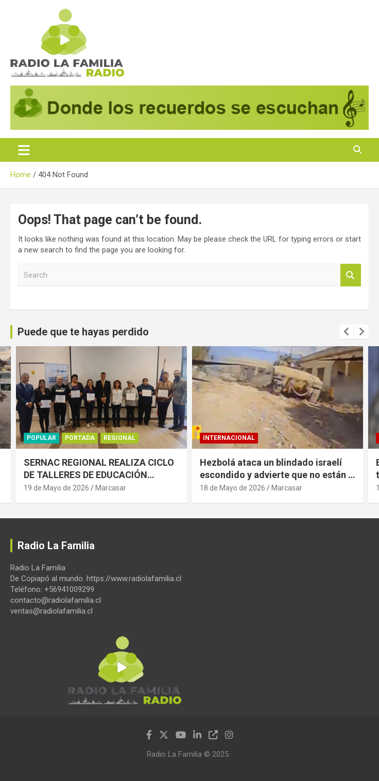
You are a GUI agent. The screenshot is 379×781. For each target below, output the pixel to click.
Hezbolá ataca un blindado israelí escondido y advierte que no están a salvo (276, 474)
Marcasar (110, 488)
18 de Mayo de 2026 (232, 488)
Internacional (229, 438)
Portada (80, 438)
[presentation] (346, 332)
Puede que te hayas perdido (83, 332)
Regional (119, 438)
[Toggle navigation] (24, 150)
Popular (41, 438)
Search (350, 275)
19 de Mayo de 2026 (56, 488)
